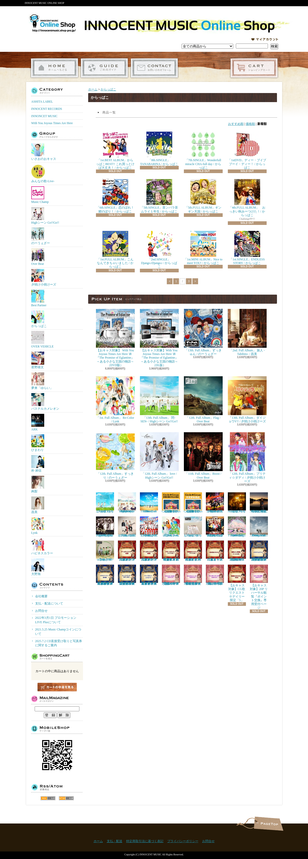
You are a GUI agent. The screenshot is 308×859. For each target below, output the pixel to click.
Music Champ (40, 195)
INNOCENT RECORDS (46, 109)
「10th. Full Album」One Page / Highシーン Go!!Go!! (105, 526)
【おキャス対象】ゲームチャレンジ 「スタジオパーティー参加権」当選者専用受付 (105, 575)
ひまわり (37, 443)
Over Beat (37, 257)
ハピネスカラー (42, 546)
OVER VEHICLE (42, 339)
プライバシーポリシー (182, 841)
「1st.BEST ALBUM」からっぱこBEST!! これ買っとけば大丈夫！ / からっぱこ (115, 150)
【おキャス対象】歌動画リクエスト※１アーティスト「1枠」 (193, 551)
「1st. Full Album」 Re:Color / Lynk (115, 399)
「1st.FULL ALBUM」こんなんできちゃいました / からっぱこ (115, 250)
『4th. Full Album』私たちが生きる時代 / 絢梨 (259, 502)
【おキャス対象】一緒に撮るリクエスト (215, 551)
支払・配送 (114, 841)
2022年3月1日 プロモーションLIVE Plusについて (55, 620)
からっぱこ (39, 319)
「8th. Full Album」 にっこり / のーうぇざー (105, 551)
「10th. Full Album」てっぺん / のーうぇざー (237, 502)
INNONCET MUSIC (44, 116)
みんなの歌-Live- (43, 173)
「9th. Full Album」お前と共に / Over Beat (127, 526)
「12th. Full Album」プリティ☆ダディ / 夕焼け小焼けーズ (247, 457)
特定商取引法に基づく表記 (144, 841)
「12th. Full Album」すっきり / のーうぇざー (115, 455)
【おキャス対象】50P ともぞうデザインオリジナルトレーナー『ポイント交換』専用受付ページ (193, 575)
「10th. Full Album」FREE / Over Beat (149, 502)
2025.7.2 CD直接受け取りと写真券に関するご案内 (58, 643)
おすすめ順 (236, 124)
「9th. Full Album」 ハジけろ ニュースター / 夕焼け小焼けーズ (215, 526)
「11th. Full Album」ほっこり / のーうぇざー (105, 502)
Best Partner (39, 298)
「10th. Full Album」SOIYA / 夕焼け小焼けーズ (149, 526)
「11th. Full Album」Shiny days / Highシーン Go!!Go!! (127, 502)
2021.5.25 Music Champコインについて (58, 632)
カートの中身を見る (57, 687)
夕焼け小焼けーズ (43, 277)
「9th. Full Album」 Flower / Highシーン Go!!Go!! (237, 526)
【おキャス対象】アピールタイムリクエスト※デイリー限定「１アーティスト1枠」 (171, 551)
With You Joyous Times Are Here (52, 123)
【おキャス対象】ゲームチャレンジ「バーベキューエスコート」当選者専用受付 (149, 575)
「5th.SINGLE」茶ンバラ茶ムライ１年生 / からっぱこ (159, 196)
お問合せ (154, 68)
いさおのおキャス (43, 152)
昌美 (37, 505)
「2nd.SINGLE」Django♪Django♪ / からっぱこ (159, 250)
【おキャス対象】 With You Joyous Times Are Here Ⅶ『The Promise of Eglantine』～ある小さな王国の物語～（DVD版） (115, 338)
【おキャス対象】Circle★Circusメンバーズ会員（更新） (193, 502)
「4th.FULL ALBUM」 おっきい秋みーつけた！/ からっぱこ (247, 198)
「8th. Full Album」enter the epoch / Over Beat (259, 526)
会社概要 (41, 596)
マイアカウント (264, 39)
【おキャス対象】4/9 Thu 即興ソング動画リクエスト (237, 551)
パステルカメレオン (45, 401)
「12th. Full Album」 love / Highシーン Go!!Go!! (159, 455)
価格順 (250, 124)
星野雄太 (37, 360)
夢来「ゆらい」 (42, 381)
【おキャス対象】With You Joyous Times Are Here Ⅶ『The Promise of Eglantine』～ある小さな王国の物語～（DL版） (159, 338)
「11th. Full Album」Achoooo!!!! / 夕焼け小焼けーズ (215, 502)
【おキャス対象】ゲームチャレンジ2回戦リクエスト (149, 551)
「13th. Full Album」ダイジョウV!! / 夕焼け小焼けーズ (247, 399)
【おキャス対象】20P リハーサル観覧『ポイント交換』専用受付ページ (259, 587)
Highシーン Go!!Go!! (45, 215)
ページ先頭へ (268, 824)
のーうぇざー (40, 236)
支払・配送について (104, 68)
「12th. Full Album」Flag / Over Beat (203, 399)
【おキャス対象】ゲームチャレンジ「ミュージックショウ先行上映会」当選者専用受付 (127, 575)
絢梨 (37, 484)
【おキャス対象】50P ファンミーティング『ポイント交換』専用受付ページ (215, 575)
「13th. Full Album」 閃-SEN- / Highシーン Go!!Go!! (159, 399)
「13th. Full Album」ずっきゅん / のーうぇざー (203, 332)
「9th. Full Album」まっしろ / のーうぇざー (193, 526)
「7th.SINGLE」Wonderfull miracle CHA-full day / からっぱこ (203, 150)
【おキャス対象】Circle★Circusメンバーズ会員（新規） (171, 502)
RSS (48, 798)
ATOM (66, 798)
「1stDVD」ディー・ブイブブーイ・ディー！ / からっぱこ (247, 150)
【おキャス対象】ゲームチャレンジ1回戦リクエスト (127, 551)
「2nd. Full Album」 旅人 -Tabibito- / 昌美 (247, 332)
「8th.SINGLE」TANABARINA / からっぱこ (159, 149)
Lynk (37, 526)
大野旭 (37, 567)
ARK (37, 422)
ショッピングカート (254, 68)
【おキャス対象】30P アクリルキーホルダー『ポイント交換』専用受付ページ (171, 575)
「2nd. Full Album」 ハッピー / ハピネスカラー (171, 526)
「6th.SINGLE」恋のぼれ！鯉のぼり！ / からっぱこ (115, 196)
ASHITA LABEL (42, 101)
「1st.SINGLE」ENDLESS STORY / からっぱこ (247, 248)
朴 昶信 (37, 463)
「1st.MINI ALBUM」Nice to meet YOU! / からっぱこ (203, 248)
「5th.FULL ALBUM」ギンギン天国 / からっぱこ (203, 196)
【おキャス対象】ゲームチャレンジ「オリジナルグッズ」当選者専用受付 (259, 551)
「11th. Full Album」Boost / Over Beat (203, 455)
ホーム (54, 68)
